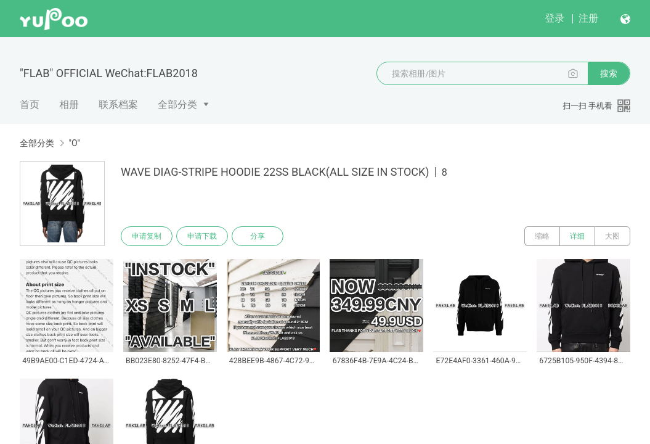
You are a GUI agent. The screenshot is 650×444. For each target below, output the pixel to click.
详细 (577, 236)
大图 (612, 236)
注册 (588, 18)
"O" (74, 143)
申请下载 (202, 236)
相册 (69, 104)
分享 (257, 236)
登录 (554, 18)
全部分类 (177, 104)
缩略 (542, 236)
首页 (29, 104)
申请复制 (146, 236)
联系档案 (118, 104)
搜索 (608, 73)
